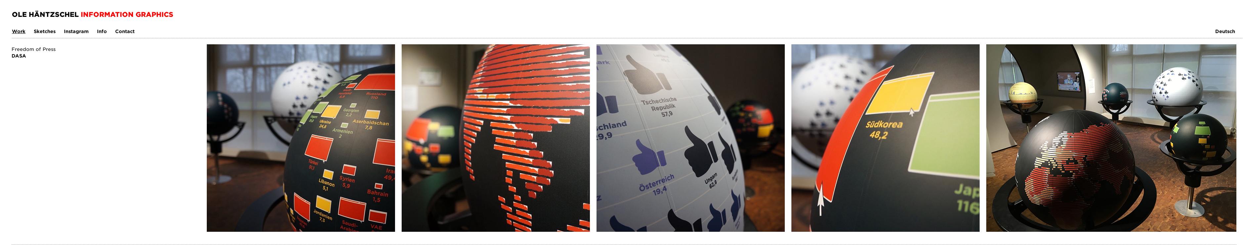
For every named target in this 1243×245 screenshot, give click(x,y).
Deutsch (1225, 31)
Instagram (76, 31)
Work (18, 31)
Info (102, 31)
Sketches (45, 31)
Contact (125, 31)
